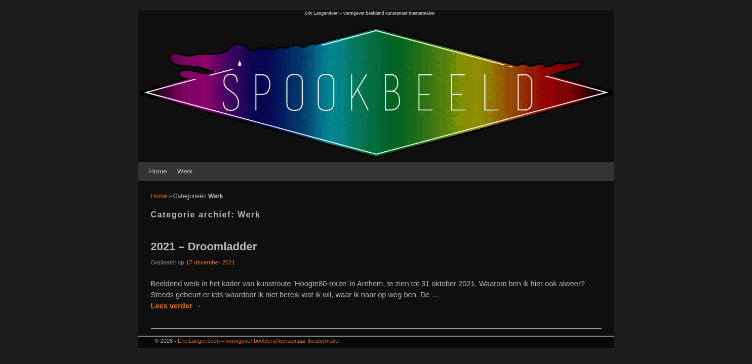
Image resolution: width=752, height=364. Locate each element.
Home (158, 171)
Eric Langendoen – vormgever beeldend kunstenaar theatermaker (370, 13)
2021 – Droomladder (204, 246)
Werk (185, 171)
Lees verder (176, 306)
